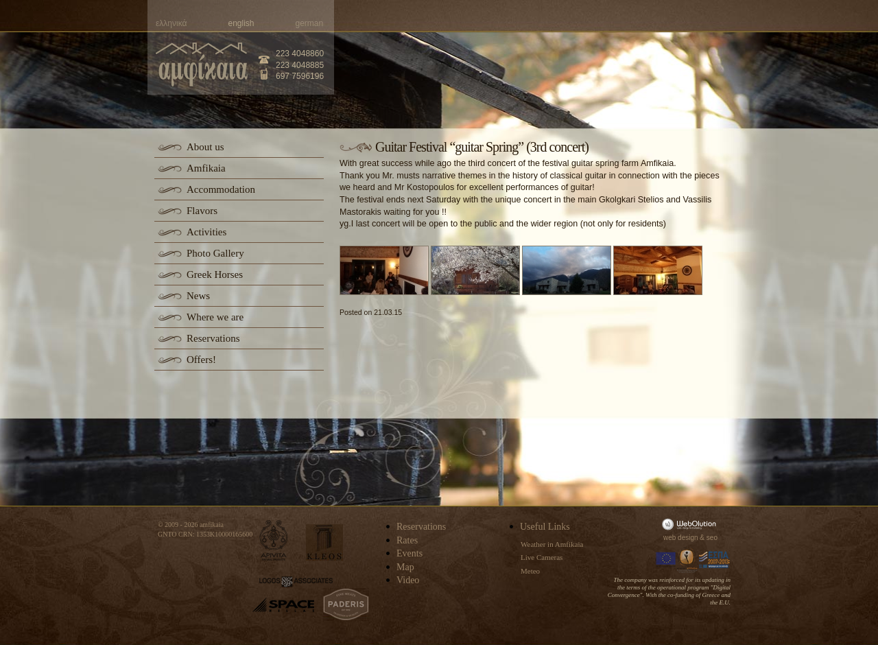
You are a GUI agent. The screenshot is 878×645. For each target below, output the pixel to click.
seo (712, 537)
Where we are (215, 317)
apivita (274, 540)
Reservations (213, 338)
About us (205, 146)
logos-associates (296, 581)
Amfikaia (206, 168)
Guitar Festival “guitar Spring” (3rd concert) (482, 146)
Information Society (688, 560)
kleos (324, 542)
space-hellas (283, 605)
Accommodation (221, 189)
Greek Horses (215, 274)
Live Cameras (541, 557)
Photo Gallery (215, 253)
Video (407, 580)
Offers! (201, 359)
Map (405, 567)
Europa (666, 560)
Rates (407, 540)
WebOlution (691, 523)
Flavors (202, 210)
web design (680, 537)
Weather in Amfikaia (552, 544)
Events (409, 553)
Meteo (530, 571)
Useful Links (545, 526)
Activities (206, 231)
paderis (346, 604)
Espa (715, 560)
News (198, 295)
